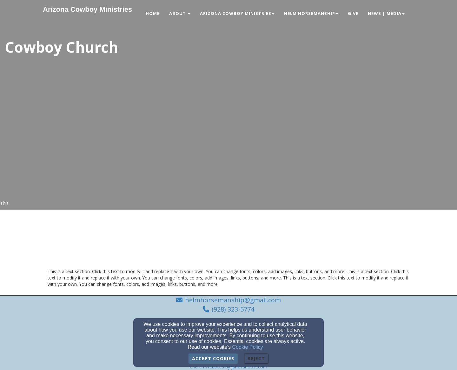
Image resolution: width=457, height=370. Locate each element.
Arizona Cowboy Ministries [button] (237, 13)
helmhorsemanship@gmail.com (233, 300)
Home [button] (153, 13)
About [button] (179, 13)
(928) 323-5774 (233, 309)
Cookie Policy (247, 347)
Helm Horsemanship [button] (311, 13)
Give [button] (353, 13)
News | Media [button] (386, 13)
